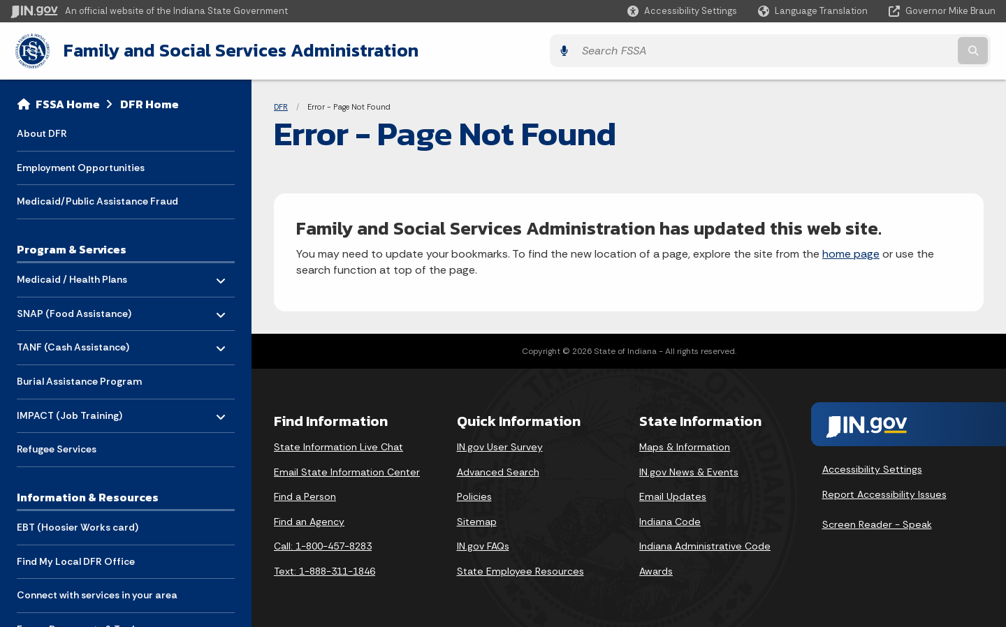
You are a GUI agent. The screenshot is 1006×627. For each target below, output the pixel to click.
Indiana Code (670, 519)
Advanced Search (498, 470)
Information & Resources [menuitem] (88, 495)
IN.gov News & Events (688, 470)
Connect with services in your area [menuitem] (97, 593)
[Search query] (874, 50)
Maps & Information (684, 444)
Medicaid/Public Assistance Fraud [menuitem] (97, 199)
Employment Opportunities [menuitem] (81, 165)
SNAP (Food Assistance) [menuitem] (74, 308)
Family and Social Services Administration (234, 49)
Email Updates (672, 495)
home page (851, 252)
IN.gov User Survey (500, 444)
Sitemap (477, 519)
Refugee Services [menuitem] (56, 447)
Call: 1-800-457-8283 (323, 544)
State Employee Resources (520, 569)
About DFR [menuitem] (42, 131)
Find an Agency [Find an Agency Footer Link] (309, 519)
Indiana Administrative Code (705, 544)
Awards (656, 569)
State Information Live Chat (338, 444)
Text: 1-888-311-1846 (324, 569)
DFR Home (149, 102)
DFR (281, 105)
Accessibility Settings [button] (872, 468)
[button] (682, 10)
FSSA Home (68, 102)
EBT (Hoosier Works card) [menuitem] (77, 525)
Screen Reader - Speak (877, 523)
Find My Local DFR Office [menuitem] (76, 559)
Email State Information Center (347, 470)
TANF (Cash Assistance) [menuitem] (73, 341)
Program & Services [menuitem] (71, 247)
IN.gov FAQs (483, 544)
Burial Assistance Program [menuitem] (79, 379)
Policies (474, 495)
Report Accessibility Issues (884, 492)
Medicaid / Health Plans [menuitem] (72, 274)
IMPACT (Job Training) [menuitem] (69, 410)
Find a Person (305, 495)
